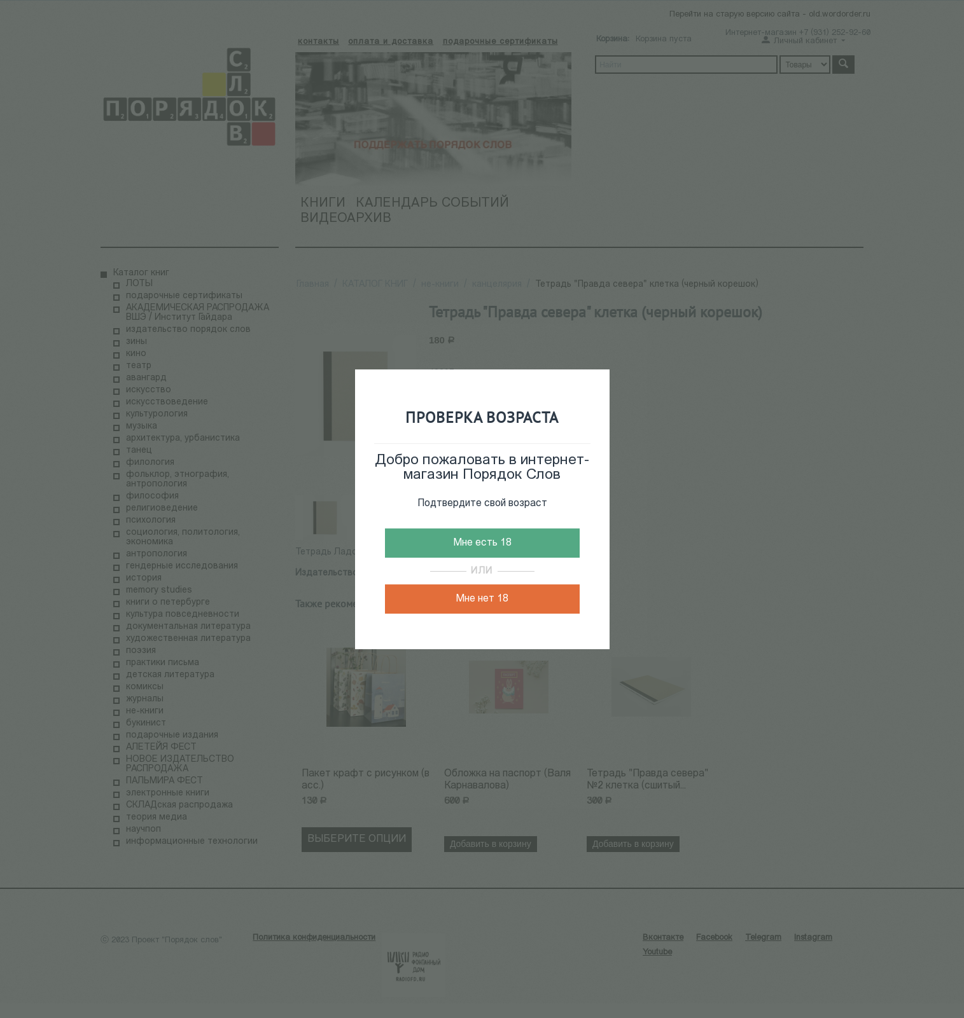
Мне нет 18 (482, 599)
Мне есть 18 (482, 543)
